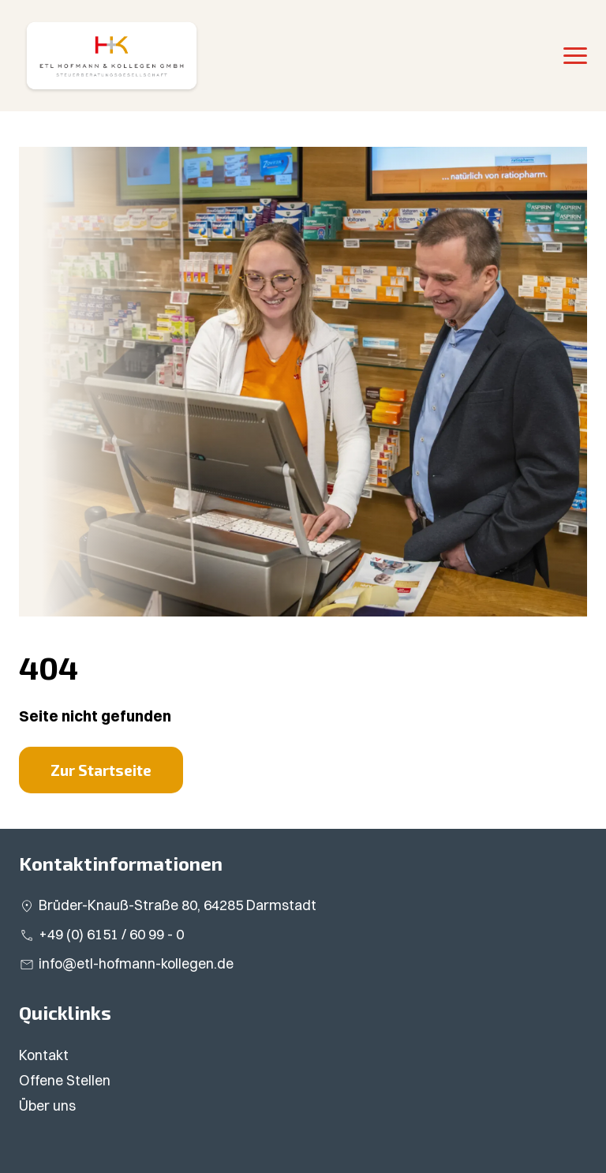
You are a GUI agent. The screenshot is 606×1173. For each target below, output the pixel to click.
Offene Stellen (64, 1080)
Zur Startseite (101, 770)
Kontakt (44, 1055)
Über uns (47, 1105)
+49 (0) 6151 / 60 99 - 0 (111, 934)
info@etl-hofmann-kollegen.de (136, 963)
